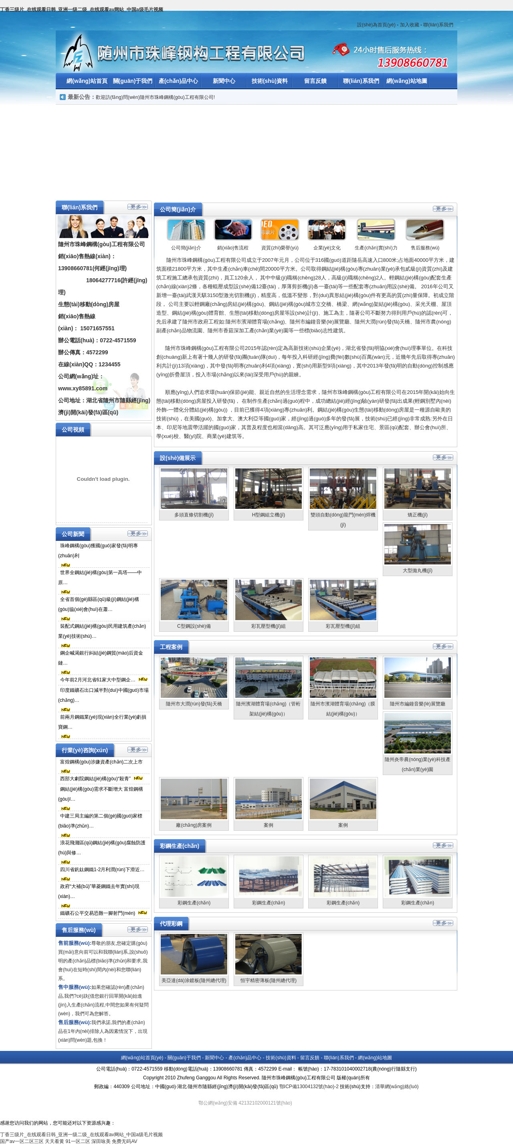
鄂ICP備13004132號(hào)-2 (309, 1086)
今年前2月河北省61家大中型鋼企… (97, 680)
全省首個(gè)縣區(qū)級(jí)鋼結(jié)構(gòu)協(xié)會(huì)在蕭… (98, 604)
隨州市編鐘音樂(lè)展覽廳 (417, 704)
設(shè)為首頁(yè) (376, 25)
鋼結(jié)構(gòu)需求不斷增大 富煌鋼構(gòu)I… (100, 794)
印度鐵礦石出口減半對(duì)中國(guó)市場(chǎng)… (103, 695)
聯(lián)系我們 (438, 25)
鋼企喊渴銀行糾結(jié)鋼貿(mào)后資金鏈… (100, 658)
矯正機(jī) (418, 515)
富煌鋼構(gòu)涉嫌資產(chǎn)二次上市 (101, 762)
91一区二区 (77, 1141)
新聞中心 (224, 81)
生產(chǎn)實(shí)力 (376, 248)
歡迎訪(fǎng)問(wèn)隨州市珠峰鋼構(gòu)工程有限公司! (155, 97)
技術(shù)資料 (270, 81)
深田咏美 (101, 1141)
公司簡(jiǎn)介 (186, 248)
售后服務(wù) (425, 248)
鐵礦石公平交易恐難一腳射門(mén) (97, 913)
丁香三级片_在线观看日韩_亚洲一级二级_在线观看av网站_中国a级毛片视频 (81, 9)
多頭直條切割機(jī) (194, 515)
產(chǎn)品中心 (178, 81)
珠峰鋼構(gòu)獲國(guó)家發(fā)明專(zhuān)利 (98, 550)
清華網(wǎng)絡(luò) (397, 1086)
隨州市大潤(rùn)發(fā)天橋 (194, 704)
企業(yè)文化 (327, 248)
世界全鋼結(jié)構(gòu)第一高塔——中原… (100, 577)
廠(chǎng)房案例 (194, 825)
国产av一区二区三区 (22, 1141)
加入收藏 (409, 25)
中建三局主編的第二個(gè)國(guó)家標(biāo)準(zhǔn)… (100, 821)
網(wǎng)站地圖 (406, 81)
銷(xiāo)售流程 (232, 248)
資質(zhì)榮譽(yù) (280, 248)
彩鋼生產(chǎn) (194, 903)
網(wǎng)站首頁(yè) (142, 1058)
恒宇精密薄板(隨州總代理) (268, 980)
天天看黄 (54, 1141)
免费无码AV (124, 1141)
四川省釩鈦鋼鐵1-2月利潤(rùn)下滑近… (102, 869)
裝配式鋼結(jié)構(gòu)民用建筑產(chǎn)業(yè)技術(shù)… (102, 631)
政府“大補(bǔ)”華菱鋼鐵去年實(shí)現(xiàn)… (98, 891)
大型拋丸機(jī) (417, 570)
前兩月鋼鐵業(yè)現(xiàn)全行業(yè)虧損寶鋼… (102, 722)
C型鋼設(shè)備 (194, 626)
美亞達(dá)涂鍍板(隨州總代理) (194, 980)
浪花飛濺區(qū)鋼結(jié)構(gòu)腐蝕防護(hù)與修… (101, 848)
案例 (268, 825)
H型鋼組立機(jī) (268, 515)
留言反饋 (315, 81)
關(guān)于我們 (133, 81)
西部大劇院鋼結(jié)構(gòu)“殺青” (95, 778)
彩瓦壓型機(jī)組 (268, 626)
